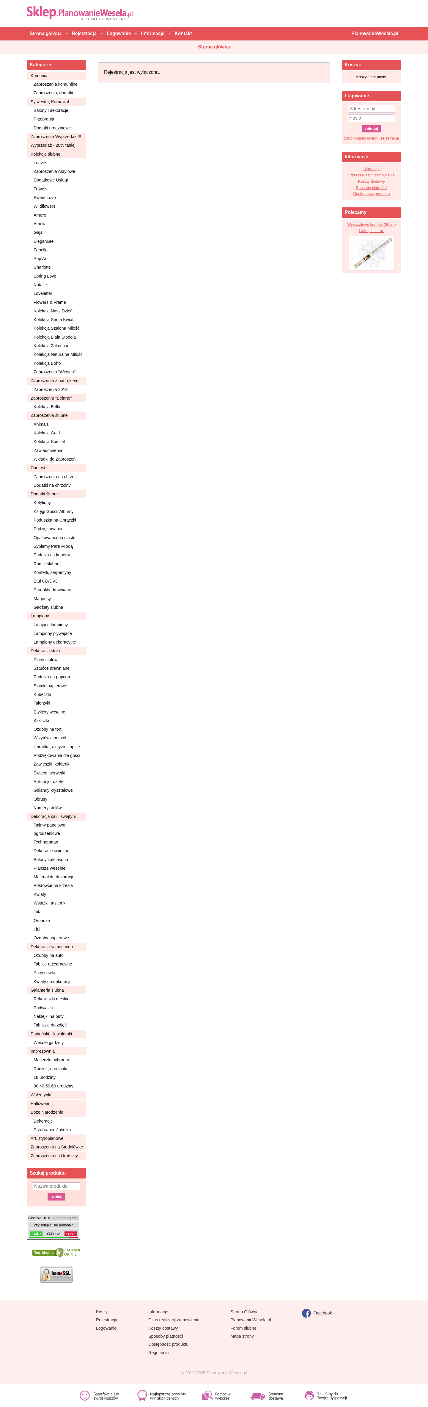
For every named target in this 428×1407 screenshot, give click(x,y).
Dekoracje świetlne (51, 850)
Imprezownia (43, 1051)
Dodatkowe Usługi (51, 180)
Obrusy (40, 799)
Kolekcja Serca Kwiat (53, 319)
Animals (41, 424)
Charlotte (42, 267)
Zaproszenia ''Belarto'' (51, 398)
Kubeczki (42, 694)
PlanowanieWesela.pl (250, 1319)
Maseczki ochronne (52, 1059)
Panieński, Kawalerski (51, 1034)
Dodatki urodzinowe (52, 128)
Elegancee (44, 241)
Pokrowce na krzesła (53, 885)
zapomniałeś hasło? (361, 138)
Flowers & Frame (50, 302)
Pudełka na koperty (52, 555)
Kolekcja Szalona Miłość (56, 328)
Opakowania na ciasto (54, 537)
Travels (40, 189)
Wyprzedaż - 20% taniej (53, 145)
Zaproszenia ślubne (49, 415)
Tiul (37, 929)
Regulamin (158, 1352)
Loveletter (43, 293)
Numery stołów (48, 807)
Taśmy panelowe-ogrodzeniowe (50, 829)
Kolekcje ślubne (45, 154)
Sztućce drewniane (52, 668)
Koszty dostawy (371, 181)
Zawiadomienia (48, 450)
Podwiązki (43, 1007)
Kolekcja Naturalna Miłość (58, 354)
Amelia (40, 223)
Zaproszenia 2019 (50, 389)
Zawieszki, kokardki (52, 764)
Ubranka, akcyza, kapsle (57, 746)
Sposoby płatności (371, 187)
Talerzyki (42, 703)
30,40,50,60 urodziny (53, 1086)
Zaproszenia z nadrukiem (54, 380)
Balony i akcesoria (51, 859)
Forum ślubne (243, 1328)
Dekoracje (43, 1121)
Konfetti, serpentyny (52, 572)
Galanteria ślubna (47, 990)
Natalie (40, 284)
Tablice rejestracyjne (53, 964)
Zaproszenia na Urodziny (54, 1156)
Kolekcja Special (49, 441)
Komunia (39, 75)
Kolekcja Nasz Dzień (53, 311)
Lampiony (40, 615)
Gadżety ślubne (48, 607)
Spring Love (45, 276)
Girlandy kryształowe (53, 790)
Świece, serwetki (49, 773)
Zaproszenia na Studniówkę (57, 1147)
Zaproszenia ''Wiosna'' (54, 372)
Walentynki (41, 1095)
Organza (42, 920)
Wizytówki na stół (50, 737)
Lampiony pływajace (53, 633)
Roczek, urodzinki (50, 1068)
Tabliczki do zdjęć (50, 1025)
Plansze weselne (49, 868)
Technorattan (46, 842)
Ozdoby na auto (49, 955)
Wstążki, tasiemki (50, 903)
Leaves (40, 162)
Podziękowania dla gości (57, 755)
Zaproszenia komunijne (56, 84)
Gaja (38, 232)
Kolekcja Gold (47, 433)
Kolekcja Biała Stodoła (55, 337)
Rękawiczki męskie (52, 998)
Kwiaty (40, 894)
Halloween (41, 1103)
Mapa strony (242, 1336)
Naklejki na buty (49, 1016)
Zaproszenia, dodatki (53, 92)
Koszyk (103, 1311)
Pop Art (41, 258)
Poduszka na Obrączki (55, 520)
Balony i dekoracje (51, 110)
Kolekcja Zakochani (52, 345)
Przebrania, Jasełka (52, 1129)
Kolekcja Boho (47, 363)
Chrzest (38, 467)
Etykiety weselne (49, 712)
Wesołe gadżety (49, 1042)
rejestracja (390, 138)
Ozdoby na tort (48, 729)
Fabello (41, 250)
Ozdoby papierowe (51, 937)
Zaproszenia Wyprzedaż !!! (56, 136)
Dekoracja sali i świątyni (53, 816)
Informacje (372, 169)
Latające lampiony (51, 624)
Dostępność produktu (371, 193)
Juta (38, 911)
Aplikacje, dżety (48, 781)
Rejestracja (106, 1319)
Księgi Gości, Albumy (53, 511)
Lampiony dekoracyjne (55, 642)
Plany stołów (45, 659)
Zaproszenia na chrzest (56, 476)
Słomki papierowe (50, 685)
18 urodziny (45, 1077)
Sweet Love (45, 197)
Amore (40, 215)
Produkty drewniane (52, 589)
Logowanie (106, 1328)
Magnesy (42, 598)
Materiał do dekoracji (53, 876)
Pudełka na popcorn (52, 676)
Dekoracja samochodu (52, 946)
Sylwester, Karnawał (50, 101)
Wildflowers (44, 206)
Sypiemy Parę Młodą (53, 546)
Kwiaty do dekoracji (52, 981)
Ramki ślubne (46, 563)
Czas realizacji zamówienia (371, 175)
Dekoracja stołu (45, 650)
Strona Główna (244, 1311)
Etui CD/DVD (46, 581)
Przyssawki (44, 972)
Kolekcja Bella (47, 406)
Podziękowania (48, 528)
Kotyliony (42, 502)
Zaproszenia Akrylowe (54, 171)
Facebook (317, 1313)
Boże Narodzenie (47, 1112)
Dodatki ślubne (45, 494)
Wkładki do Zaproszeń (54, 459)
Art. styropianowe (47, 1138)
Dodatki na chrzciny (52, 485)
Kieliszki (41, 720)
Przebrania (44, 119)
